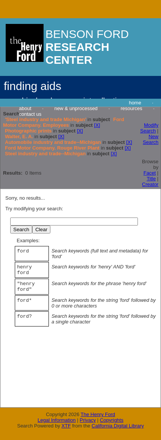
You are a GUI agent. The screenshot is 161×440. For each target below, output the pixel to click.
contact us (30, 114)
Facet (150, 173)
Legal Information (56, 420)
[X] (97, 125)
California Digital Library (118, 426)
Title (151, 178)
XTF (66, 426)
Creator (150, 184)
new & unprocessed (75, 108)
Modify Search (149, 128)
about (25, 108)
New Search (150, 139)
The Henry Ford (98, 414)
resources (131, 108)
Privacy (88, 420)
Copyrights (111, 420)
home (135, 103)
